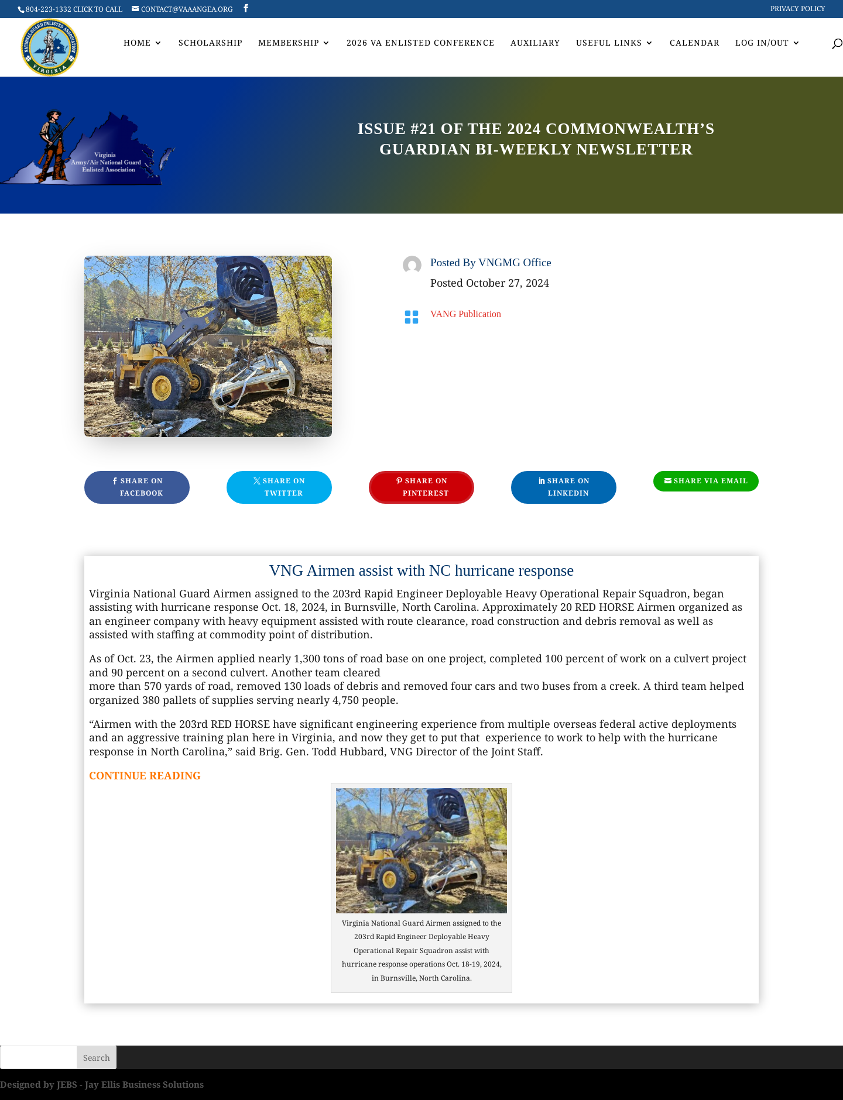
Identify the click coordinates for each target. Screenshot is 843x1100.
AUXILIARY (535, 43)
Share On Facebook (141, 486)
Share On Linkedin (568, 486)
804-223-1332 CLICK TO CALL (74, 9)
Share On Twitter (284, 486)
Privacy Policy (797, 9)
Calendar (694, 43)
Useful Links (609, 43)
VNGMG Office (514, 262)
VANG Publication (465, 314)
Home (137, 43)
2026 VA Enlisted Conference (421, 43)
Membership (288, 43)
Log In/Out (762, 43)
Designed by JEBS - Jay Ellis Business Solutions (102, 1084)
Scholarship (210, 43)
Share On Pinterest (426, 486)
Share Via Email (711, 481)
